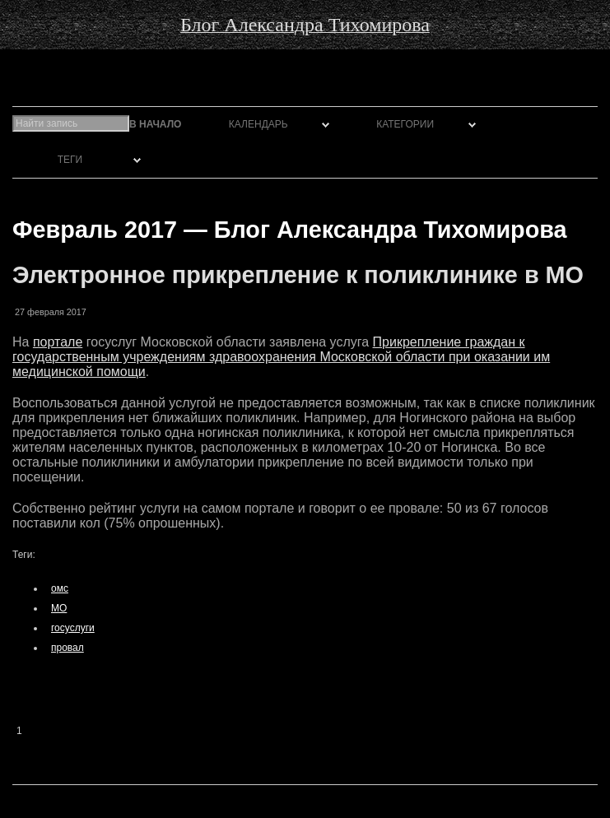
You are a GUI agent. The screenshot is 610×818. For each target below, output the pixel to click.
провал (67, 647)
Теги (70, 159)
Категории (405, 124)
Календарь (258, 124)
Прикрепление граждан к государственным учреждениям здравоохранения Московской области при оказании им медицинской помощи (281, 357)
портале (57, 342)
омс (59, 588)
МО (59, 608)
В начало (155, 124)
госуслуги (73, 628)
